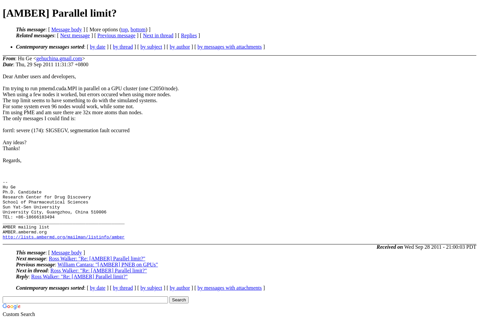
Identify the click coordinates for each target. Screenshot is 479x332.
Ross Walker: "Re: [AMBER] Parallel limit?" (97, 270)
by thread (123, 47)
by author (180, 47)
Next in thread (158, 35)
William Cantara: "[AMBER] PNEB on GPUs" (108, 276)
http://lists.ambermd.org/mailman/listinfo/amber (64, 249)
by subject (151, 47)
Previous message (116, 35)
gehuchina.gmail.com (59, 58)
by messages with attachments (230, 47)
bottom (137, 29)
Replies (189, 35)
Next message (75, 35)
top (124, 29)
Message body (66, 29)
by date (97, 47)
